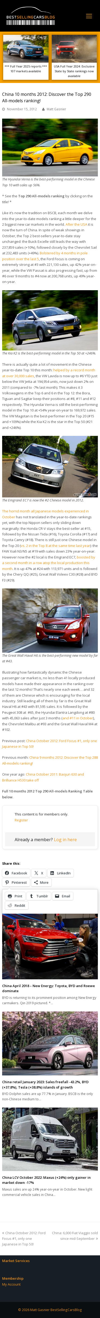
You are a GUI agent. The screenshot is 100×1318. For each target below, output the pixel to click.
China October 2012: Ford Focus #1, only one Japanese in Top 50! (24, 1238)
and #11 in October (77, 718)
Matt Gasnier (56, 109)
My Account (11, 1284)
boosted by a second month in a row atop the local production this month (48, 563)
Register (21, 820)
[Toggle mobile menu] (89, 16)
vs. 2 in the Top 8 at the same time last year (55, 545)
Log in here (65, 840)
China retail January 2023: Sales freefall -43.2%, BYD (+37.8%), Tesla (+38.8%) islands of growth (45, 1084)
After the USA (76, 224)
